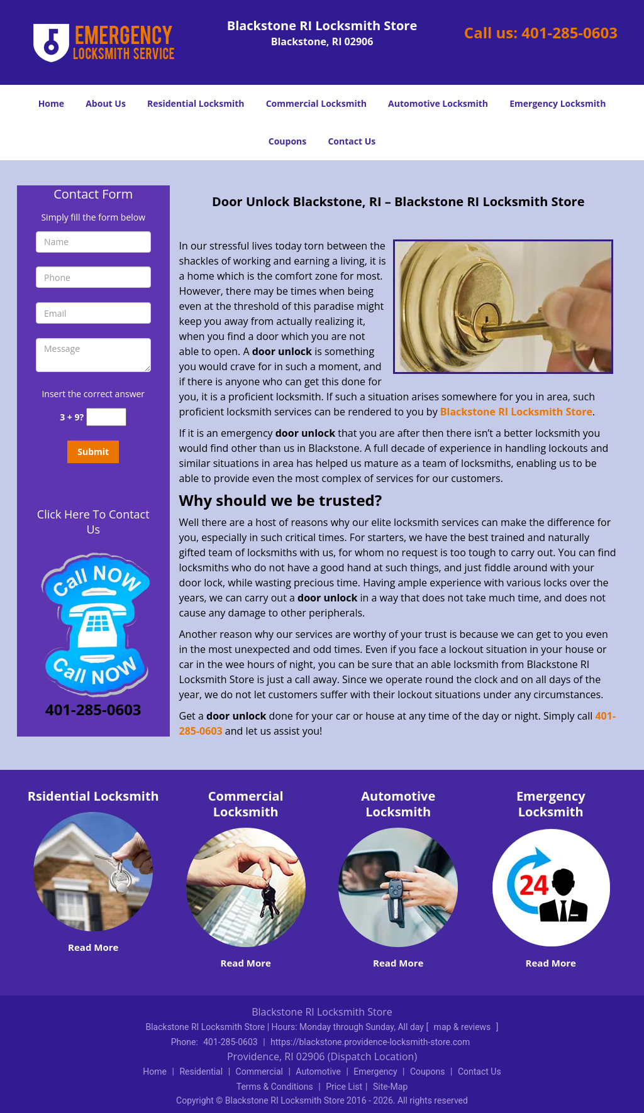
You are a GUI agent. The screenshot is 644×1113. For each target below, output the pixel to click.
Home (51, 103)
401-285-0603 (569, 32)
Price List (344, 1087)
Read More (93, 947)
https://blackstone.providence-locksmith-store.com (370, 1042)
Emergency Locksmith (557, 103)
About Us (106, 103)
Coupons (287, 141)
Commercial (259, 1071)
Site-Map (390, 1087)
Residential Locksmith (196, 103)
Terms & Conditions (274, 1087)
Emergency (375, 1071)
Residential (201, 1071)
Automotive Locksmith (438, 103)
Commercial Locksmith (316, 103)
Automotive (318, 1071)
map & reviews (463, 1027)
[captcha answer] (106, 417)
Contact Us (351, 141)
